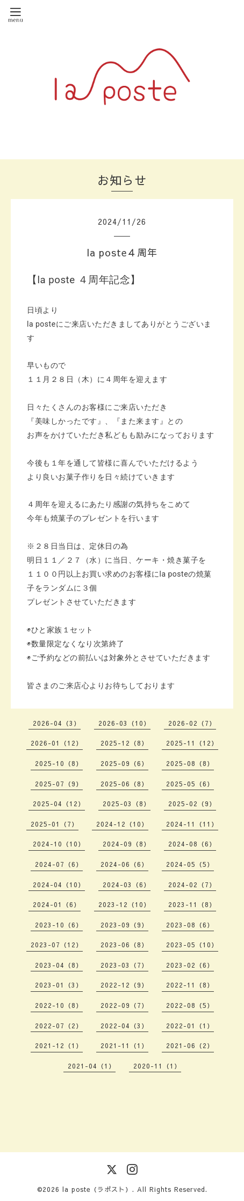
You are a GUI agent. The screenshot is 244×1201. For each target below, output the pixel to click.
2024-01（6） (57, 904)
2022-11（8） (190, 985)
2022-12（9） (124, 985)
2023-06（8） (124, 944)
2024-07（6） (59, 864)
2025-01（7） (54, 824)
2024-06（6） (124, 864)
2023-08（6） (190, 924)
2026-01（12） (57, 743)
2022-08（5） (190, 1005)
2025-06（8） (124, 783)
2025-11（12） (192, 743)
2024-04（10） (59, 884)
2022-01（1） (190, 1025)
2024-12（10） (122, 824)
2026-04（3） (57, 723)
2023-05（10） (192, 944)
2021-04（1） (92, 1066)
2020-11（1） (157, 1066)
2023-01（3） (59, 985)
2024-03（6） (126, 884)
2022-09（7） (124, 1005)
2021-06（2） (190, 1045)
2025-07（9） (59, 783)
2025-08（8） (190, 763)
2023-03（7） (124, 965)
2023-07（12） (57, 944)
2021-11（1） (124, 1045)
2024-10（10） (59, 843)
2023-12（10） (124, 904)
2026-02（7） (192, 723)
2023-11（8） (192, 904)
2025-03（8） (126, 803)
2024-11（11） (192, 824)
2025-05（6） (190, 783)
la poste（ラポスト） (97, 1189)
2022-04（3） (124, 1025)
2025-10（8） (59, 763)
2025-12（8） (124, 743)
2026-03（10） (124, 723)
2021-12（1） (59, 1045)
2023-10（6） (59, 924)
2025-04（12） (59, 803)
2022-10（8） (59, 1005)
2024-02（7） (192, 884)
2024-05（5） (190, 864)
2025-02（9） (192, 803)
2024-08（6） (192, 843)
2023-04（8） (59, 965)
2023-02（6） (190, 965)
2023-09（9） (124, 924)
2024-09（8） (126, 843)
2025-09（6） (124, 763)
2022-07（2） (59, 1025)
